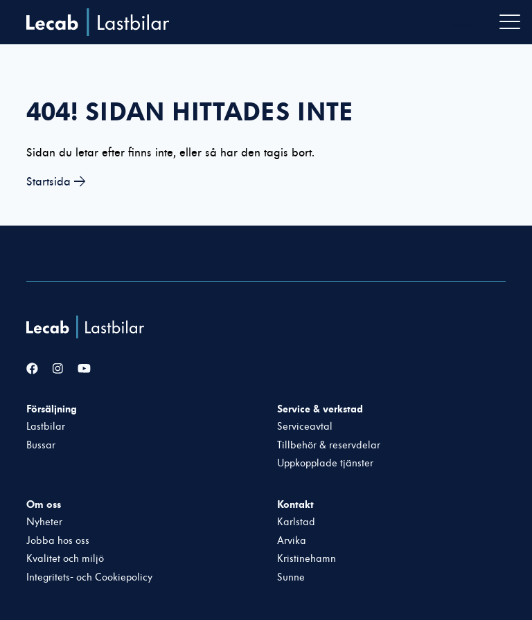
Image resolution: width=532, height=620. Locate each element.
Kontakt (295, 504)
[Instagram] (58, 369)
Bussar (40, 445)
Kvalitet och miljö (65, 558)
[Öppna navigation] (510, 22)
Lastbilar (45, 426)
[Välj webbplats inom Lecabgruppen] (468, 22)
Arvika (291, 540)
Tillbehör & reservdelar (328, 445)
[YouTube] (84, 369)
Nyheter (44, 522)
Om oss (43, 504)
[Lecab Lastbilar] (87, 327)
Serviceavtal (304, 426)
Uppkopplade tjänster (325, 463)
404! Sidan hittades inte (189, 111)
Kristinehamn (306, 558)
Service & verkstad (320, 409)
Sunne (291, 577)
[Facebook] (32, 369)
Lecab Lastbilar (97, 22)
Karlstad (296, 522)
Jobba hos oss (57, 540)
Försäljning (51, 409)
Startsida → (56, 181)
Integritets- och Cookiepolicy (89, 577)
